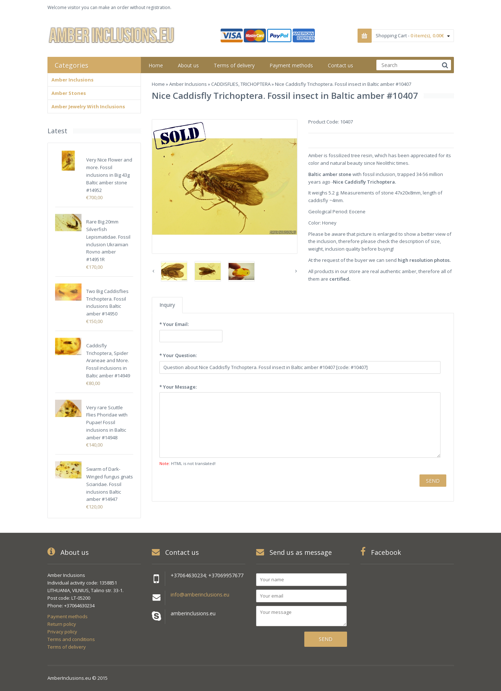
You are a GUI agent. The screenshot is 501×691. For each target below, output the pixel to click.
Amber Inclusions (188, 84)
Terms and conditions (71, 639)
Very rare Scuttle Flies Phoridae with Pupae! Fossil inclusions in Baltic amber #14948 (107, 422)
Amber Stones (68, 93)
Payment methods (67, 616)
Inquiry (167, 304)
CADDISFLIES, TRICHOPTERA (241, 84)
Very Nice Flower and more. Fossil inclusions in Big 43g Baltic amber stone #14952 (109, 174)
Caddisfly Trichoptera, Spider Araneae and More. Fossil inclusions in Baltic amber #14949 (108, 360)
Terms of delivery (66, 647)
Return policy (61, 624)
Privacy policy (62, 631)
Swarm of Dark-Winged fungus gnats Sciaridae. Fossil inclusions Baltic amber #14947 (109, 484)
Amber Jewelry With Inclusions (88, 106)
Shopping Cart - (413, 35)
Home (158, 84)
